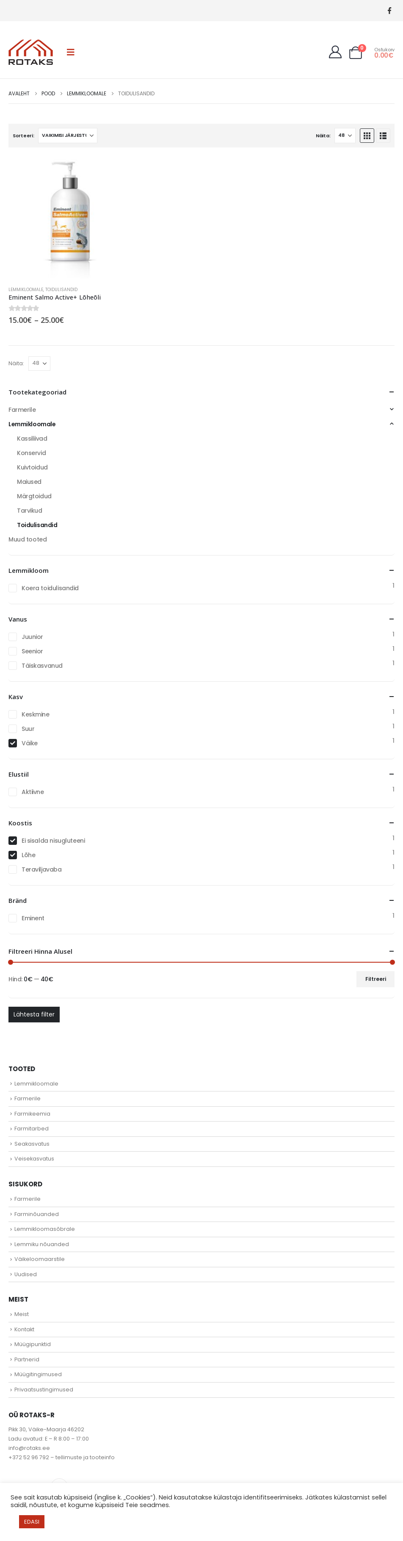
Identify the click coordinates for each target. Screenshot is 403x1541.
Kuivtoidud (32, 467)
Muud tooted (27, 539)
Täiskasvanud (42, 665)
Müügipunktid (32, 1344)
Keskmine (36, 714)
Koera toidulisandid (50, 588)
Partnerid (26, 1359)
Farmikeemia (32, 1113)
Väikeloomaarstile (39, 1259)
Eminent (33, 918)
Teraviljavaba (42, 869)
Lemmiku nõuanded (41, 1244)
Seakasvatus (32, 1143)
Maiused (29, 482)
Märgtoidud (34, 496)
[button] (70, 52)
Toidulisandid (61, 289)
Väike (30, 743)
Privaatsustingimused (43, 1389)
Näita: (323, 135)
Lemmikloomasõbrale (44, 1229)
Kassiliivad (32, 438)
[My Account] (335, 52)
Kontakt (24, 1329)
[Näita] (345, 135)
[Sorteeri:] (67, 135)
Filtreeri (375, 979)
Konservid (31, 453)
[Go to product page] (70, 217)
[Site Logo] (30, 52)
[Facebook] (389, 11)
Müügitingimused (38, 1374)
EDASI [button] (31, 1522)
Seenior (32, 651)
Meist (21, 1314)
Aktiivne (33, 792)
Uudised (25, 1274)
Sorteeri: (23, 135)
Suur (28, 729)
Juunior (32, 637)
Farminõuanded (36, 1214)
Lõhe (28, 855)
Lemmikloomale (25, 289)
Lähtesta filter (34, 1014)
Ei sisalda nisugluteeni (53, 840)
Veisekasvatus (34, 1158)
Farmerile (22, 409)
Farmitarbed (31, 1128)
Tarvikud (29, 510)
